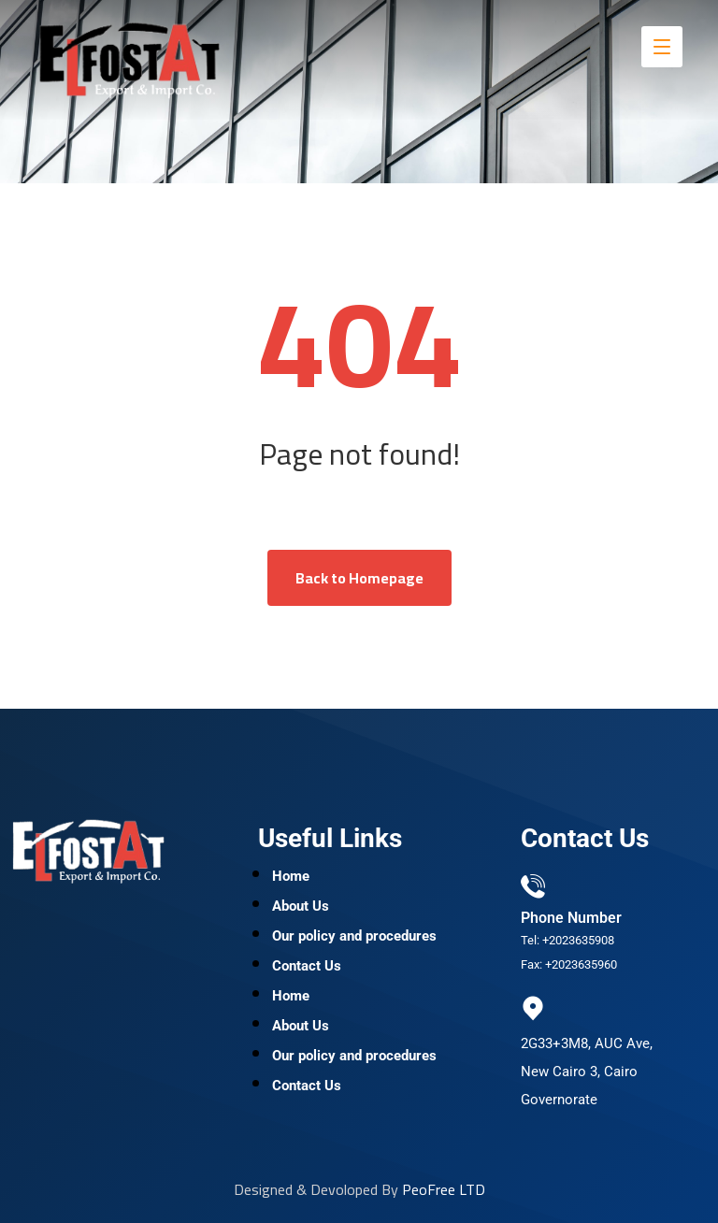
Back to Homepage (359, 578)
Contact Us (306, 965)
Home (290, 876)
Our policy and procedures (354, 936)
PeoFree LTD (443, 1189)
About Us (300, 906)
